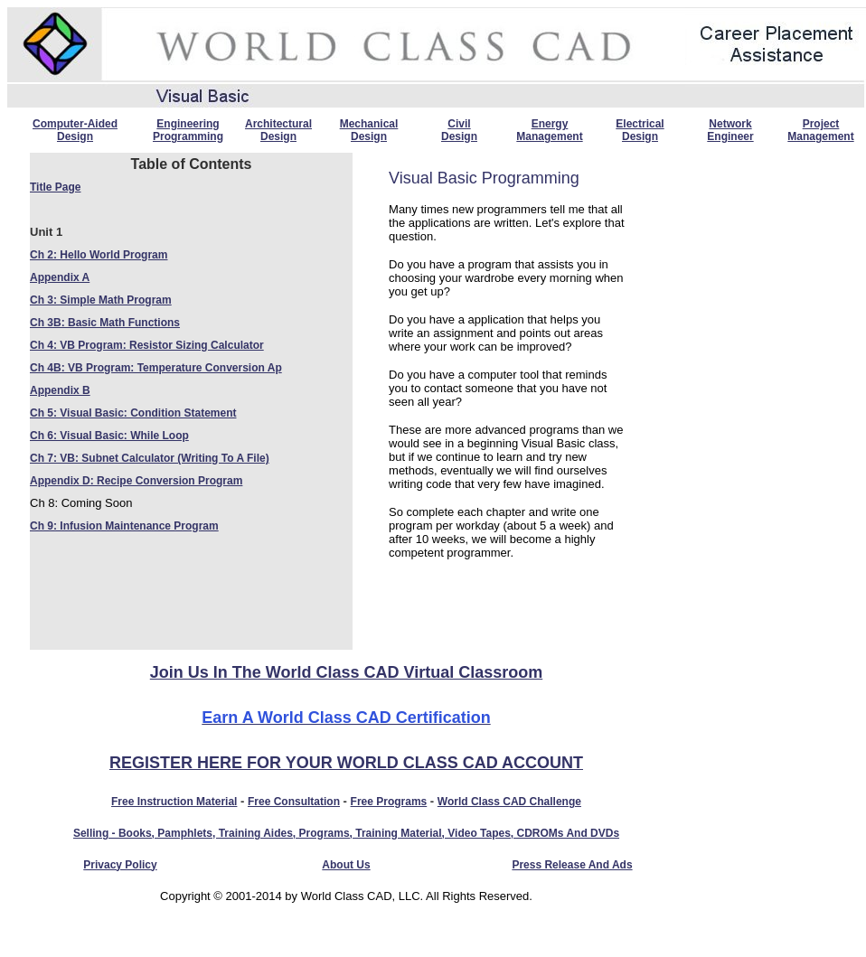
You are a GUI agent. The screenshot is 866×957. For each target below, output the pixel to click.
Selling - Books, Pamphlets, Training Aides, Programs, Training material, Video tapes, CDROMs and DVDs (346, 833)
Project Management (820, 130)
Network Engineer (730, 130)
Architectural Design (278, 130)
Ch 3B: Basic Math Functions (105, 322)
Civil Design (459, 130)
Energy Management (549, 130)
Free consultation (294, 801)
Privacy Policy (119, 864)
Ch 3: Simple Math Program (101, 300)
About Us (346, 864)
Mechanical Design (369, 130)
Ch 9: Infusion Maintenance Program (124, 526)
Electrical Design (640, 130)
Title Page (55, 187)
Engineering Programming (188, 130)
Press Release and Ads (572, 864)
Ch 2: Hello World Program (98, 255)
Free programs (389, 801)
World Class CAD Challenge (509, 801)
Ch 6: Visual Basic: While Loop (109, 435)
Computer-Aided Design (75, 130)
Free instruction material (174, 801)
